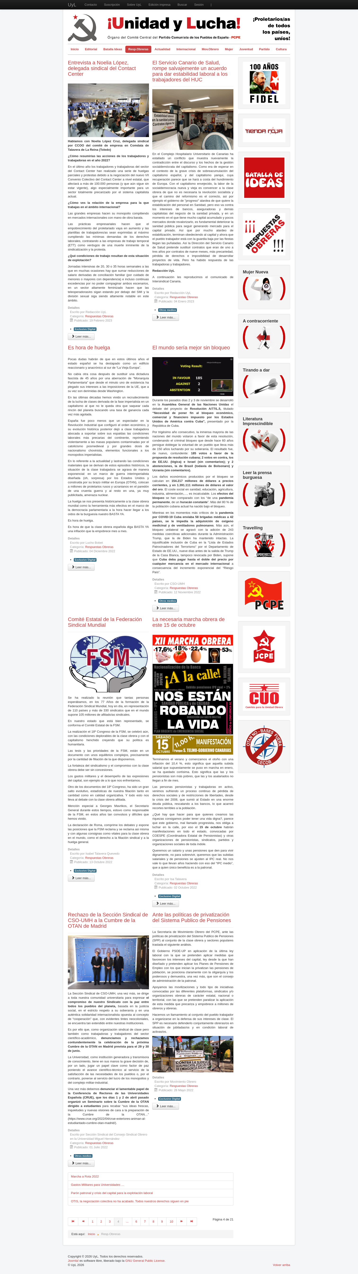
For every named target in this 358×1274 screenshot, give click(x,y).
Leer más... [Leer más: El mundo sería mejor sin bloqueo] (165, 608)
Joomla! (73, 1260)
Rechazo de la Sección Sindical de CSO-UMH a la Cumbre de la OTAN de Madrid (108, 920)
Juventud (246, 49)
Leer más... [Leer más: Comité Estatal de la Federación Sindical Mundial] (81, 878)
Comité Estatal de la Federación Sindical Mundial (105, 622)
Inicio (75, 49)
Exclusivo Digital (85, 329)
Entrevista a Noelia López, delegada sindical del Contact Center (102, 68)
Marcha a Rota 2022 (85, 1176)
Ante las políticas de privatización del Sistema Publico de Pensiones (191, 917)
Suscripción (112, 4)
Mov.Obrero (210, 49)
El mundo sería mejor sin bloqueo (191, 348)
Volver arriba (281, 1265)
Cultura (281, 49)
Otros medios (167, 310)
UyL (72, 4)
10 (171, 1221)
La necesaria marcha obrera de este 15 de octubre (188, 622)
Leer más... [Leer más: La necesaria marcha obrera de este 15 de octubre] (165, 903)
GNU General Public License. (145, 1260)
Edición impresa (159, 4)
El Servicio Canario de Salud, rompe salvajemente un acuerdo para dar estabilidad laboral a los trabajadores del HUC (189, 71)
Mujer (229, 49)
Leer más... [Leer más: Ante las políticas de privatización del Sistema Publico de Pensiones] (165, 1106)
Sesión (199, 4)
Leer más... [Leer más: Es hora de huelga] (81, 567)
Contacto (91, 4)
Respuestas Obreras (99, 316)
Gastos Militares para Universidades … (97, 1184)
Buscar (182, 4)
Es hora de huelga (89, 348)
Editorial (91, 49)
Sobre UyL (134, 4)
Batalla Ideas (112, 49)
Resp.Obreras (138, 49)
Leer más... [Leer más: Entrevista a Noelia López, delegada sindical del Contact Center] (81, 336)
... (127, 1221)
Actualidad (162, 49)
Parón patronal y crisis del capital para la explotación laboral (112, 1193)
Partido (264, 49)
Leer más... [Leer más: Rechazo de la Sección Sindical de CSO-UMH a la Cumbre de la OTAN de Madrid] (81, 1163)
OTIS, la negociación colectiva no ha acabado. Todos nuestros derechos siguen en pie (130, 1201)
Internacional (186, 49)
